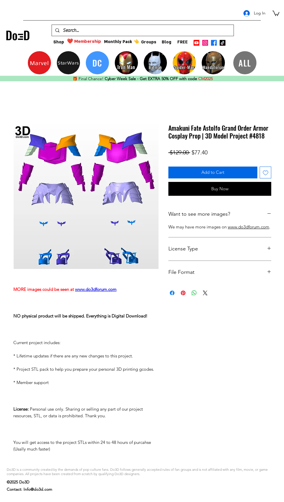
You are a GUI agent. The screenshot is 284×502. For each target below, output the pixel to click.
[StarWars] (68, 62)
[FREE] (182, 42)
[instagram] (205, 43)
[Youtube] (196, 43)
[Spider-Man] (184, 62)
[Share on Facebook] (172, 292)
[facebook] (214, 43)
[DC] (97, 62)
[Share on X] (205, 292)
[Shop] (59, 42)
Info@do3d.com (37, 489)
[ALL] (244, 62)
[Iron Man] (126, 62)
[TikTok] (222, 43)
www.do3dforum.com (248, 227)
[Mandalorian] (213, 62)
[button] (275, 13)
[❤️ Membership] (84, 41)
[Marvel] (39, 62)
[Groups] (148, 42)
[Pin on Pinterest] (183, 292)
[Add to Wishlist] (266, 172)
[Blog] (166, 42)
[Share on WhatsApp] (194, 292)
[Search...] (142, 30)
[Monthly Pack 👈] (121, 41)
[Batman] (155, 62)
